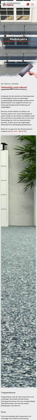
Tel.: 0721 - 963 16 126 (18, 131)
